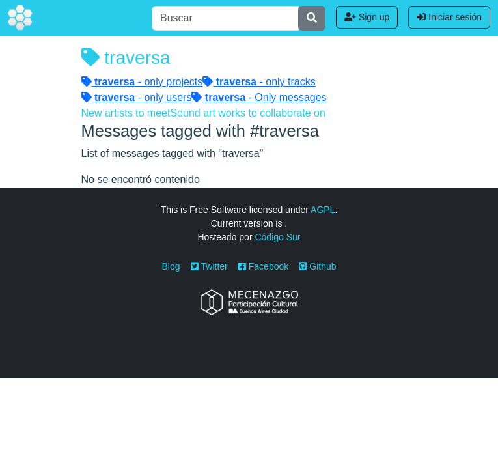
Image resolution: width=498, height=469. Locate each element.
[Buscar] (225, 18)
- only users (136, 97)
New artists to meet (126, 113)
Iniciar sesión (449, 17)
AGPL (323, 210)
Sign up (366, 17)
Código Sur (277, 237)
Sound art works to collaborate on (247, 113)
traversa (126, 58)
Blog (171, 266)
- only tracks (258, 81)
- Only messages (258, 97)
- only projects (142, 81)
